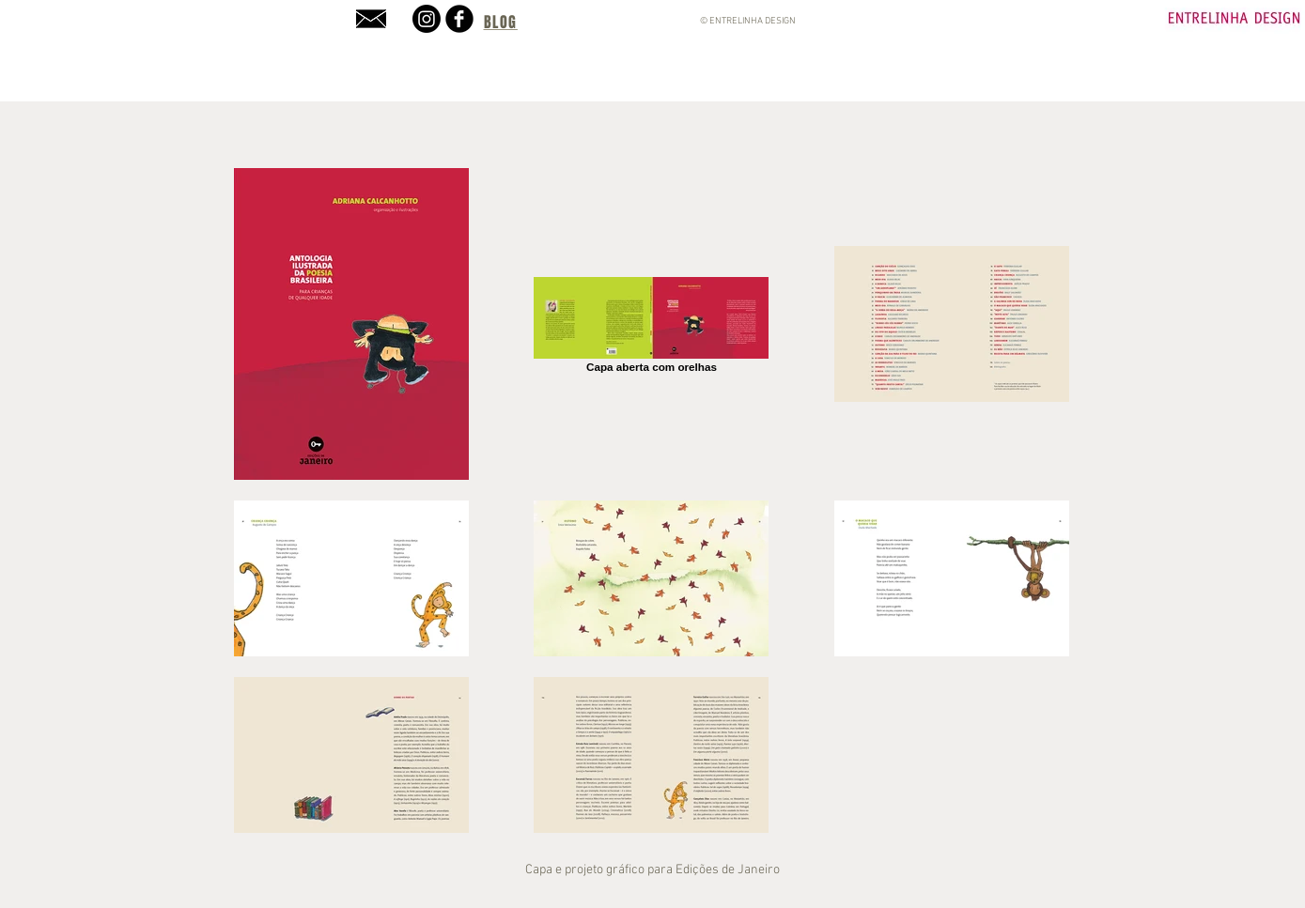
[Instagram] (426, 19)
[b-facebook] (459, 19)
